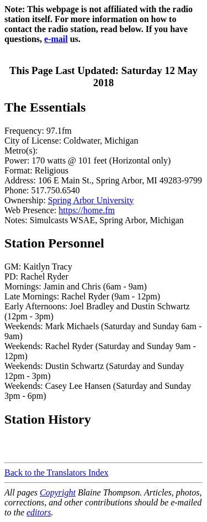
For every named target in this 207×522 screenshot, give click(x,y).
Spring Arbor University (91, 200)
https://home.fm (87, 210)
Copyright (58, 492)
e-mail (56, 39)
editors (38, 512)
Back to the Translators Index (56, 472)
